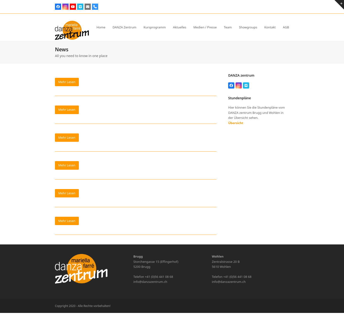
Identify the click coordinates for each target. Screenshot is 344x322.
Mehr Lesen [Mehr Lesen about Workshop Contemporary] (66, 137)
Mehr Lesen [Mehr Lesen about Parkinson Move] (66, 82)
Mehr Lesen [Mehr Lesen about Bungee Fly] (66, 221)
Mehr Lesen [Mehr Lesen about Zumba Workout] (66, 165)
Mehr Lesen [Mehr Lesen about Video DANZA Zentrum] (66, 193)
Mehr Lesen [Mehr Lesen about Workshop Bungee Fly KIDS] (66, 109)
